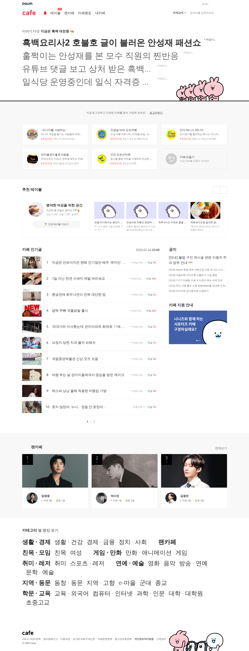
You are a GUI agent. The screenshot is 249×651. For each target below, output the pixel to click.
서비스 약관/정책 (31, 639)
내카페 (100, 13)
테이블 (55, 13)
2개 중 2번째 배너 (199, 340)
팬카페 (69, 13)
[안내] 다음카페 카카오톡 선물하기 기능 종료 (193, 275)
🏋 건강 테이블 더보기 (56, 224)
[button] (225, 3)
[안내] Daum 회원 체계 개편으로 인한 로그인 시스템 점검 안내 (198, 269)
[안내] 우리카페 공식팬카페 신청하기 (189, 291)
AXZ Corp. (31, 643)
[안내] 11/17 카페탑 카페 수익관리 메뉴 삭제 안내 (196, 280)
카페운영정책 (105, 639)
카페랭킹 (84, 13)
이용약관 (65, 639)
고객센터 (161, 639)
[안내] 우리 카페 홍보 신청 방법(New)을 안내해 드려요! (198, 285)
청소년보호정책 (123, 639)
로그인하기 (156, 112)
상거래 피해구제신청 (84, 639)
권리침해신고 (50, 639)
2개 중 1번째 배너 (196, 340)
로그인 (205, 3)
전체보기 (221, 448)
